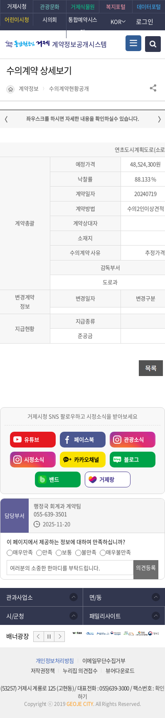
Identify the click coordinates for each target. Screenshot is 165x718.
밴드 (54, 479)
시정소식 (27, 457)
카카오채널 (86, 459)
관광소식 (127, 437)
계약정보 (29, 88)
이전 (38, 636)
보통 (67, 552)
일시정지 (49, 636)
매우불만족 (118, 552)
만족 (47, 552)
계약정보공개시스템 (79, 44)
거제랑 (106, 479)
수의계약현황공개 (69, 88)
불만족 (88, 552)
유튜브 (31, 439)
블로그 (131, 459)
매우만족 (23, 552)
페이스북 (84, 439)
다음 (59, 636)
